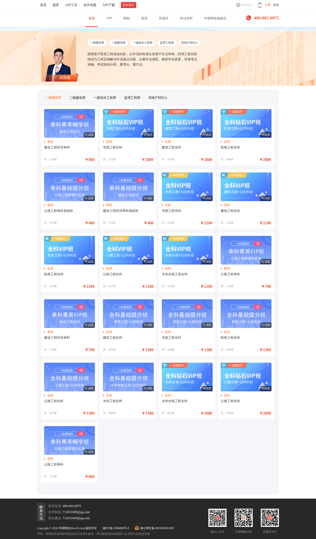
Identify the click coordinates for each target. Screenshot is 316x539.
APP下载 (108, 5)
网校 (126, 18)
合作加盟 (89, 5)
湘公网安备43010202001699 (154, 528)
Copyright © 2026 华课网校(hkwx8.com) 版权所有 (67, 528)
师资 (144, 18)
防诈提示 (128, 4)
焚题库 (163, 18)
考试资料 (186, 18)
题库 (56, 5)
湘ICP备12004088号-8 (116, 528)
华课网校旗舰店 (215, 18)
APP (109, 18)
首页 (43, 5)
